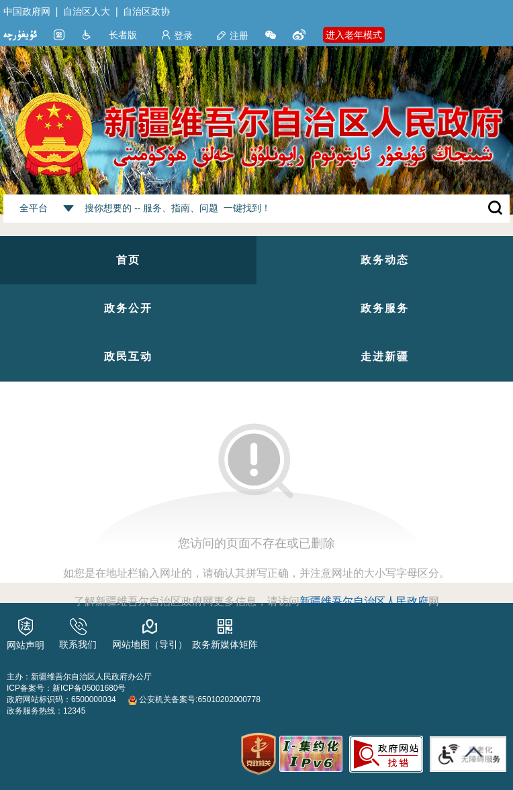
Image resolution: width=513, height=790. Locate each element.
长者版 (123, 35)
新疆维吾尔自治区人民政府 (363, 601)
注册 (232, 35)
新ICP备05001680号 (89, 688)
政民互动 (128, 356)
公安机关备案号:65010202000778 (194, 699)
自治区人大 (86, 11)
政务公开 (128, 308)
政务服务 (385, 308)
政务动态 (385, 260)
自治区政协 (146, 11)
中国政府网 (26, 11)
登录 (176, 35)
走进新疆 (385, 356)
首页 (128, 260)
